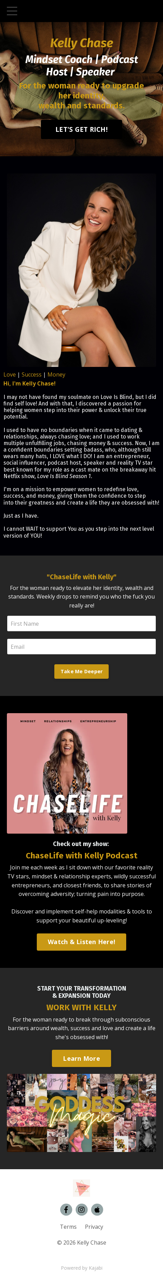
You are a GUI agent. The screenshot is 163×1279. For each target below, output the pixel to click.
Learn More (81, 1058)
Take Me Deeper (82, 671)
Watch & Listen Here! (81, 942)
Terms (68, 1226)
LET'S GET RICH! (81, 129)
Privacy (94, 1226)
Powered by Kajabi (81, 1268)
